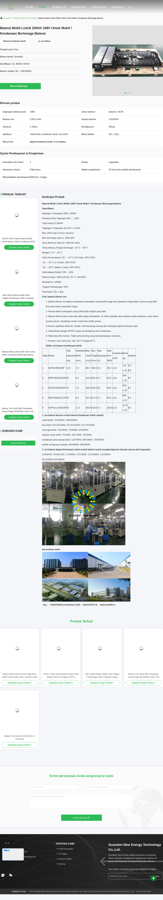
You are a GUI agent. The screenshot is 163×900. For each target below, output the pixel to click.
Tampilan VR (59, 7)
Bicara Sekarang (20, 86)
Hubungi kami (99, 7)
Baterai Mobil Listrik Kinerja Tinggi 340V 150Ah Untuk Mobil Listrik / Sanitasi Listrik (19, 675)
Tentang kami (78, 7)
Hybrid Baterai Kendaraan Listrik (65, 605)
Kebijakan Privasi (19, 891)
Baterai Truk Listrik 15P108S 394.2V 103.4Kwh (19, 737)
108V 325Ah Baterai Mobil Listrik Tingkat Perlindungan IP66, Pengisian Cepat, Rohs (18, 298)
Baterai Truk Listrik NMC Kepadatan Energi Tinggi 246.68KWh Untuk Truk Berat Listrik (17, 411)
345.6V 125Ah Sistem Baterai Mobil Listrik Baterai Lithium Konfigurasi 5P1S (61, 675)
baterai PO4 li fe (90, 605)
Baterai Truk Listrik (28, 18)
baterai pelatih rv (107, 605)
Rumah (29, 7)
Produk (42, 7)
